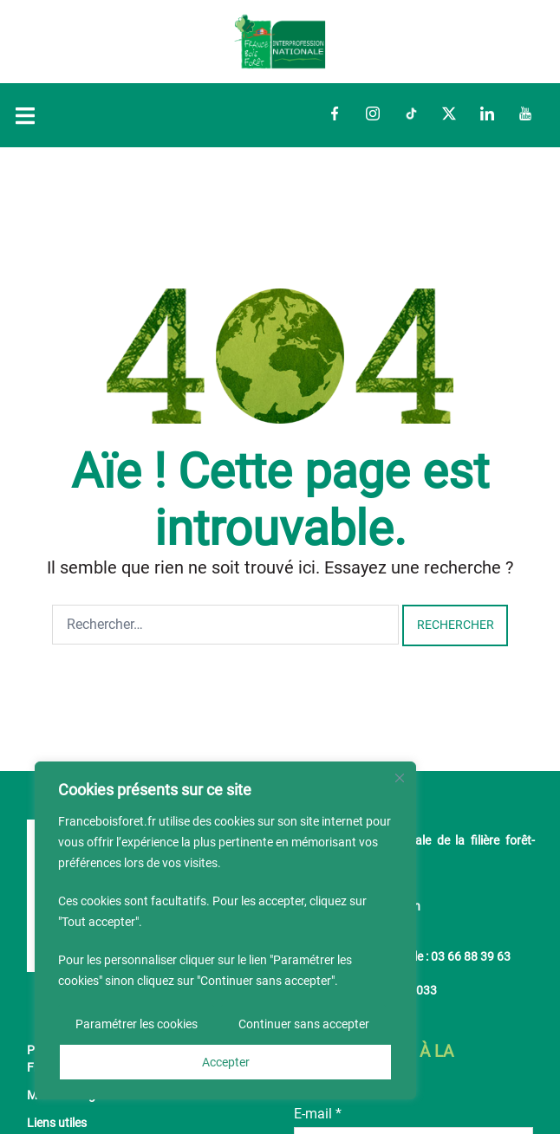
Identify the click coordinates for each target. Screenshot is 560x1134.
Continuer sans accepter (303, 1024)
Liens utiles (57, 1123)
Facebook (335, 113)
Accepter (226, 1062)
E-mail (318, 1113)
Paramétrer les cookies (136, 1024)
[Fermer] (399, 778)
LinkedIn (487, 113)
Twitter (449, 113)
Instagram (373, 113)
